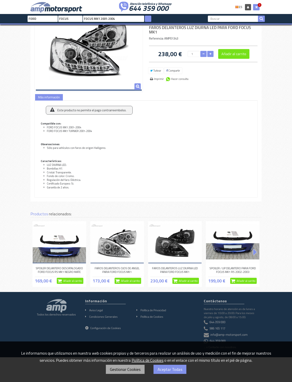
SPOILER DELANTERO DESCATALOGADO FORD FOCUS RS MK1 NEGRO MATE (59, 270)
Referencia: (156, 38)
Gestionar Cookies (125, 369)
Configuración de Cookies (103, 328)
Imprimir (159, 79)
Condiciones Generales (103, 316)
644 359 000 (149, 8)
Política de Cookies (152, 316)
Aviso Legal (96, 310)
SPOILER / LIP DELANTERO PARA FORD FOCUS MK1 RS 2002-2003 (232, 270)
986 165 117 (217, 328)
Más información (49, 97)
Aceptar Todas (170, 369)
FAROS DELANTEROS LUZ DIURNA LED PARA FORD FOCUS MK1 (175, 270)
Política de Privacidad (153, 310)
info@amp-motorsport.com (229, 335)
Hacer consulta (179, 79)
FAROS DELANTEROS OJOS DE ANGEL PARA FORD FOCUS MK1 (117, 270)
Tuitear (155, 71)
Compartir (173, 71)
